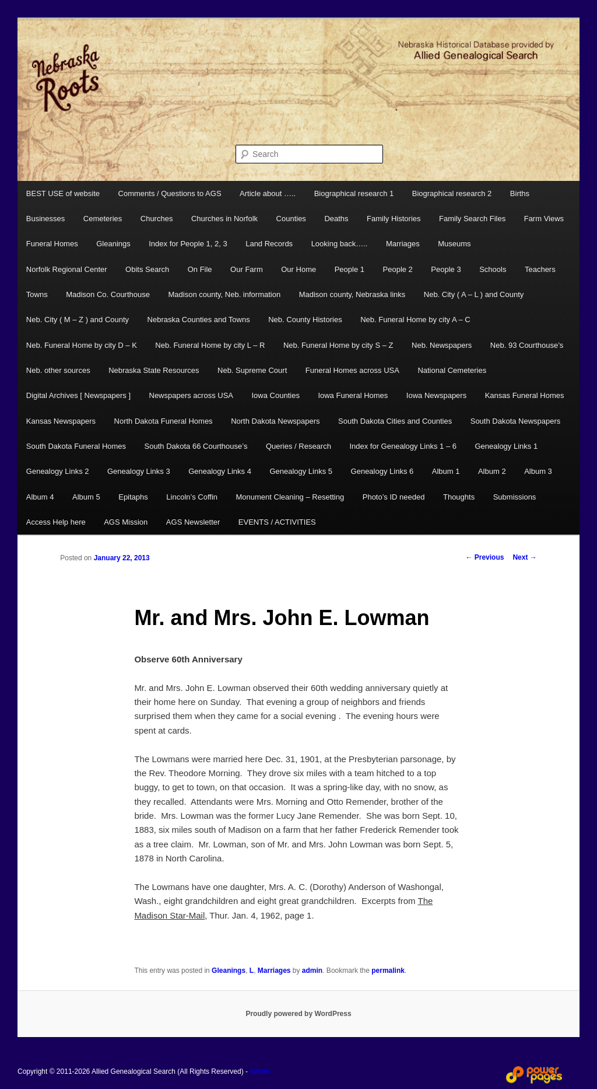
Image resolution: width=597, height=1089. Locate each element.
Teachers (540, 269)
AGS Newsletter (193, 522)
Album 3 (538, 471)
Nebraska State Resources (153, 370)
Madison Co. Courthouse (108, 294)
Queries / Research (298, 446)
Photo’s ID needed (394, 497)
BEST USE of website (63, 193)
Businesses (45, 218)
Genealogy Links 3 (138, 471)
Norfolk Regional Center (66, 269)
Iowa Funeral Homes (353, 395)
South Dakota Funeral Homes (76, 446)
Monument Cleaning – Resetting (290, 497)
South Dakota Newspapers (515, 421)
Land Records (269, 243)
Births (519, 193)
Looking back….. (339, 243)
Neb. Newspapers (442, 345)
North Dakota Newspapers (275, 421)
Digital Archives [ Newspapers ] (78, 395)
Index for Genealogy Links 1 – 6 (402, 446)
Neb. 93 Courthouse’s (527, 345)
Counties (291, 218)
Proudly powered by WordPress (298, 1014)
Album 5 (86, 497)
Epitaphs (133, 497)
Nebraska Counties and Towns (199, 319)
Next (524, 557)
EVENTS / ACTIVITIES (277, 522)
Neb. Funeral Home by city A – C (415, 319)
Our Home (298, 269)
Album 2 (492, 471)
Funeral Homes (52, 243)
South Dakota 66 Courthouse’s (196, 446)
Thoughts (459, 497)
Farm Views (544, 218)
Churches (157, 218)
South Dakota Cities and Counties (395, 421)
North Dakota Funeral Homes (163, 421)
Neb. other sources (58, 370)
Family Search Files (472, 218)
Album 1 (446, 471)
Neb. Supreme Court (252, 370)
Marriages (403, 243)
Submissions (514, 497)
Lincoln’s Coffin (191, 497)
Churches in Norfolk (224, 218)
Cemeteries (102, 218)
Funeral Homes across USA (352, 370)
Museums (454, 243)
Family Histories (393, 218)
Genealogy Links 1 (506, 446)
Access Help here (56, 522)
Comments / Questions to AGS (170, 193)
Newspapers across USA (191, 395)
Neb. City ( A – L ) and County (474, 294)
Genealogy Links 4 (219, 471)
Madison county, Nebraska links (352, 294)
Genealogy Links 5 (300, 471)
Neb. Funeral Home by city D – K (81, 345)
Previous (484, 557)
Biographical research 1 (354, 193)
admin (312, 970)
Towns (37, 294)
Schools (492, 269)
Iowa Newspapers (436, 395)
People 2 (398, 269)
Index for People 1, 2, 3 (188, 243)
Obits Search (147, 269)
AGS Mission (126, 522)
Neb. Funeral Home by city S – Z (338, 345)
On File (200, 269)
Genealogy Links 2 (57, 471)
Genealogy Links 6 (382, 471)
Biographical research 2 (452, 193)
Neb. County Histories (305, 319)
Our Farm (246, 269)
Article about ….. (268, 193)
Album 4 (40, 497)
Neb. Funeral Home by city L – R (210, 345)
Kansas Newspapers (61, 421)
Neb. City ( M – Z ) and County (77, 319)
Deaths (336, 218)
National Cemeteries (451, 370)
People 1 (349, 269)
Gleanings (113, 243)
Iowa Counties (276, 395)
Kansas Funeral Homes (524, 395)
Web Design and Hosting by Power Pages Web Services (534, 1075)
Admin (259, 1071)
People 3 (446, 269)
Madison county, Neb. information (224, 294)
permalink (388, 970)
